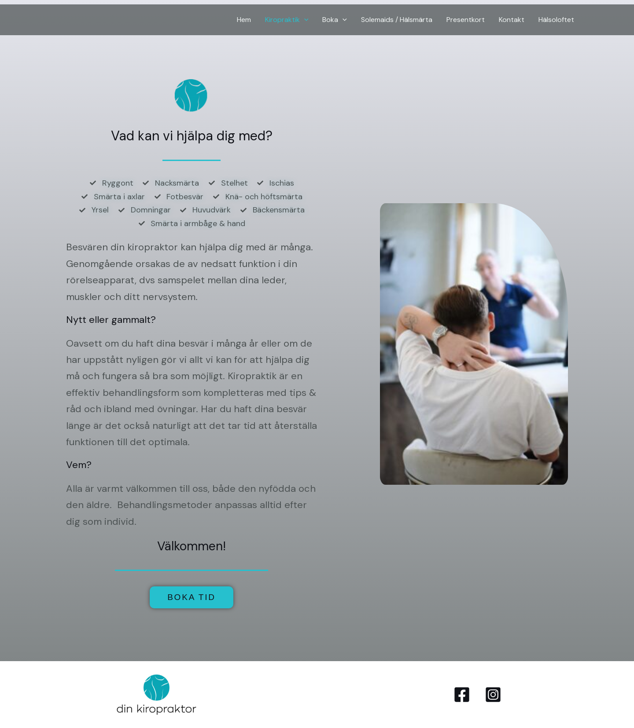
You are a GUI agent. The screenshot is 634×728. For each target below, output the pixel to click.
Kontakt (511, 19)
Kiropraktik (287, 19)
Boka (334, 19)
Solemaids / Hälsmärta (396, 19)
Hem (244, 19)
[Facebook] (461, 694)
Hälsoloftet (556, 19)
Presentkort (465, 19)
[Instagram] (493, 694)
